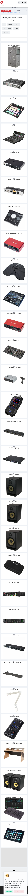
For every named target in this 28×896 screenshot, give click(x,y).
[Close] (9, 891)
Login (24, 2)
